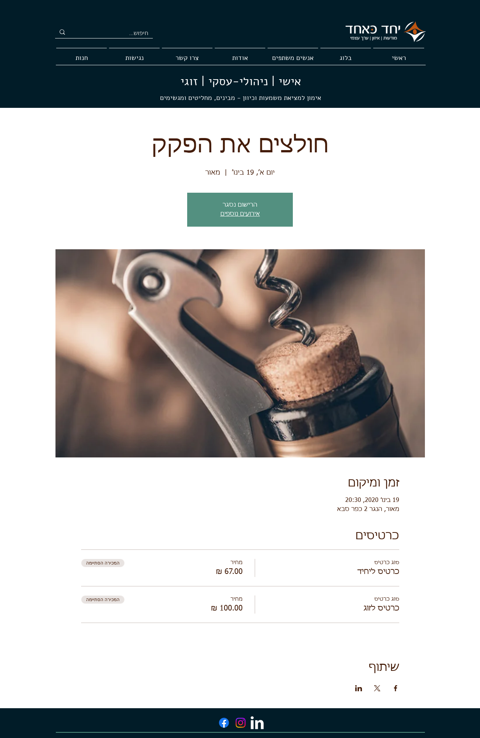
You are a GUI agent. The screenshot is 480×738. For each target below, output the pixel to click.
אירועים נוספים (240, 214)
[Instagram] (240, 722)
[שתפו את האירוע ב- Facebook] (395, 688)
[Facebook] (224, 722)
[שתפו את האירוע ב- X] (377, 688)
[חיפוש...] (116, 33)
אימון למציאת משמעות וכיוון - (278, 97)
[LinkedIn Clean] (257, 722)
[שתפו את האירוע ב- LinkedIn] (358, 688)
